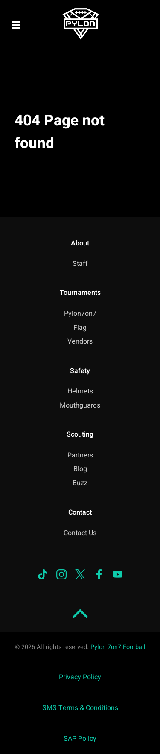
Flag (80, 328)
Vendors (80, 341)
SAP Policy (80, 739)
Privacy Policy (80, 677)
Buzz (80, 483)
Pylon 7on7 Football (117, 647)
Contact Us (80, 533)
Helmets (80, 391)
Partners (80, 455)
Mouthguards (80, 405)
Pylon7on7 (80, 314)
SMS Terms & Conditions (80, 708)
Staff (80, 264)
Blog (80, 469)
